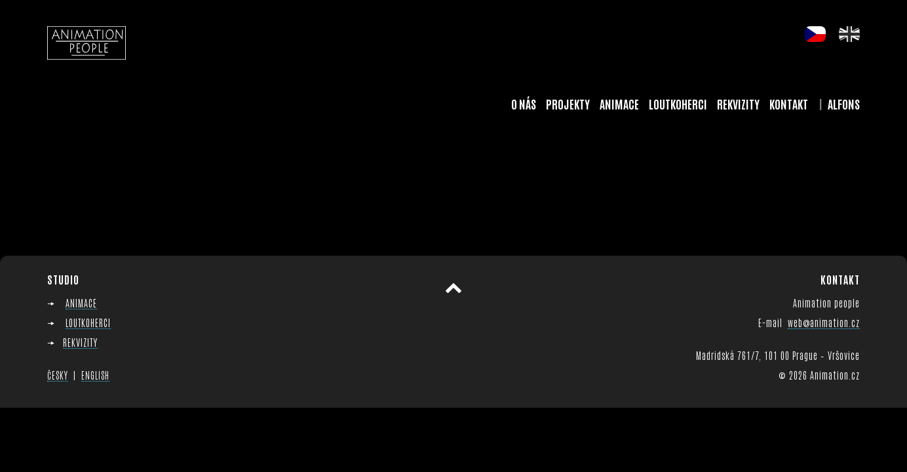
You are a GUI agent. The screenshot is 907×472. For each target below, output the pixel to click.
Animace (619, 103)
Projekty (568, 103)
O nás (523, 103)
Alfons (844, 103)
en (849, 34)
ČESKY (57, 375)
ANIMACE (81, 302)
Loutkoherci (678, 103)
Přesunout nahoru (453, 288)
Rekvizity (738, 103)
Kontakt (788, 103)
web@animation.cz (824, 322)
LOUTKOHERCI (88, 322)
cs (815, 34)
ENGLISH (95, 375)
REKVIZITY (80, 342)
